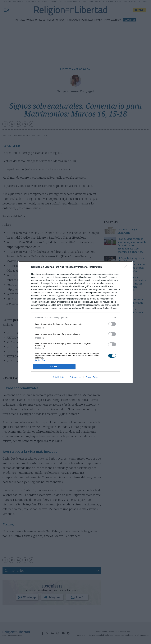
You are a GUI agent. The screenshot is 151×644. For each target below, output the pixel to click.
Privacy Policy (92, 377)
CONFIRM (54, 367)
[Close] (126, 267)
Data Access (75, 377)
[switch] (112, 324)
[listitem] (75, 317)
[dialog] (75, 322)
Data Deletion (58, 377)
